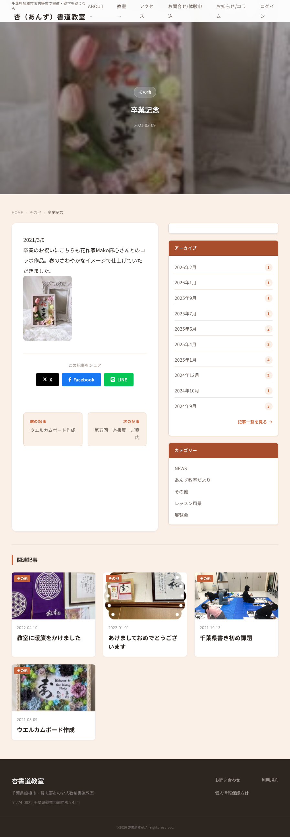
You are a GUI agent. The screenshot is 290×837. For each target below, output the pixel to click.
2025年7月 (186, 313)
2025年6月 (186, 328)
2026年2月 (186, 267)
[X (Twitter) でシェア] (47, 379)
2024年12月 (187, 375)
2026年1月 (186, 282)
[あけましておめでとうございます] (145, 614)
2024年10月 (187, 390)
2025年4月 (186, 344)
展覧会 (181, 515)
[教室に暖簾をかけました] (53, 614)
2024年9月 (186, 406)
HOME (17, 212)
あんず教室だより (193, 480)
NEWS (181, 468)
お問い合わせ (227, 780)
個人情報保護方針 (232, 793)
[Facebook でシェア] (81, 379)
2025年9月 (186, 298)
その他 (145, 92)
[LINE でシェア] (118, 379)
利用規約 (270, 780)
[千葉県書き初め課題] (236, 614)
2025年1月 (186, 359)
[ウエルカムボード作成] (53, 702)
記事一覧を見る (255, 422)
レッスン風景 (188, 503)
